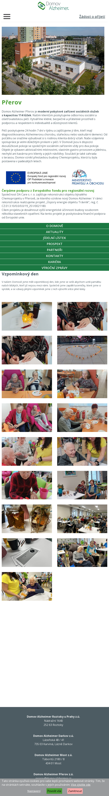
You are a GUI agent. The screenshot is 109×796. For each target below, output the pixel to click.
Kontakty (54, 256)
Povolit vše (54, 791)
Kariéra (54, 262)
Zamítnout (75, 791)
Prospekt (55, 244)
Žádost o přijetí (92, 16)
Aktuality (54, 232)
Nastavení (33, 791)
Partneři (54, 250)
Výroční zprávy (54, 268)
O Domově (54, 226)
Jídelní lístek (54, 238)
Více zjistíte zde (80, 785)
